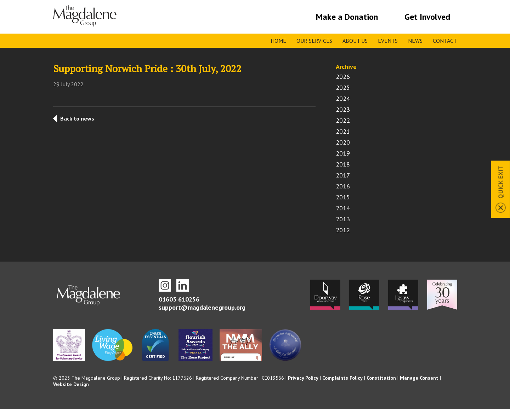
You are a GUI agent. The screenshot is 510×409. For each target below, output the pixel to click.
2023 (343, 109)
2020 (343, 142)
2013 (343, 219)
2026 (343, 76)
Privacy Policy (303, 378)
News (415, 40)
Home (278, 40)
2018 (343, 164)
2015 (343, 197)
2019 (343, 153)
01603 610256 (179, 299)
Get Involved (427, 16)
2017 (343, 175)
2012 (343, 230)
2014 (343, 208)
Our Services (314, 40)
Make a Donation (347, 16)
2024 (343, 98)
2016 (343, 186)
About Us (355, 40)
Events (388, 40)
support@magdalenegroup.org (202, 307)
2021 (343, 131)
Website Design (71, 384)
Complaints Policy (342, 378)
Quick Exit (501, 182)
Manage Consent (419, 378)
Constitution (381, 378)
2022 (343, 120)
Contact (445, 40)
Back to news (77, 118)
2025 (343, 87)
